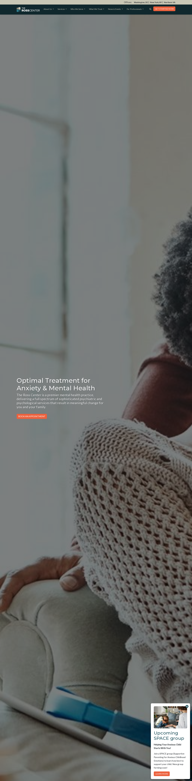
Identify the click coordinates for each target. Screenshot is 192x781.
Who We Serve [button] (77, 9)
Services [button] (61, 9)
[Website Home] (28, 9)
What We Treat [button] (96, 9)
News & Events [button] (114, 9)
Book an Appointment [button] (31, 416)
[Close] (187, 706)
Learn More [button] (161, 774)
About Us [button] (48, 9)
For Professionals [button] (134, 9)
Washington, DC (141, 2)
